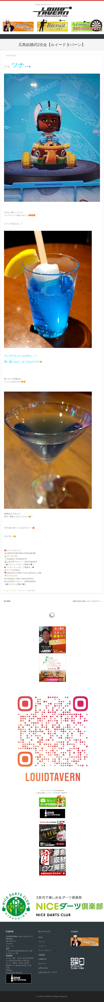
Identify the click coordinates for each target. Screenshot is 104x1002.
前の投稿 (6, 601)
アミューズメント (44, 950)
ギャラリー (42, 964)
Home (40, 937)
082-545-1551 (12, 576)
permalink (31, 590)
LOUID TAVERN (44, 996)
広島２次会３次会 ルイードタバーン (87, 601)
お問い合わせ (43, 968)
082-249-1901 (12, 556)
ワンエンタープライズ (14, 973)
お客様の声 (42, 959)
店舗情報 (41, 955)
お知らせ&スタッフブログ (47, 972)
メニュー (41, 942)
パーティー (42, 946)
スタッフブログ (11, 590)
